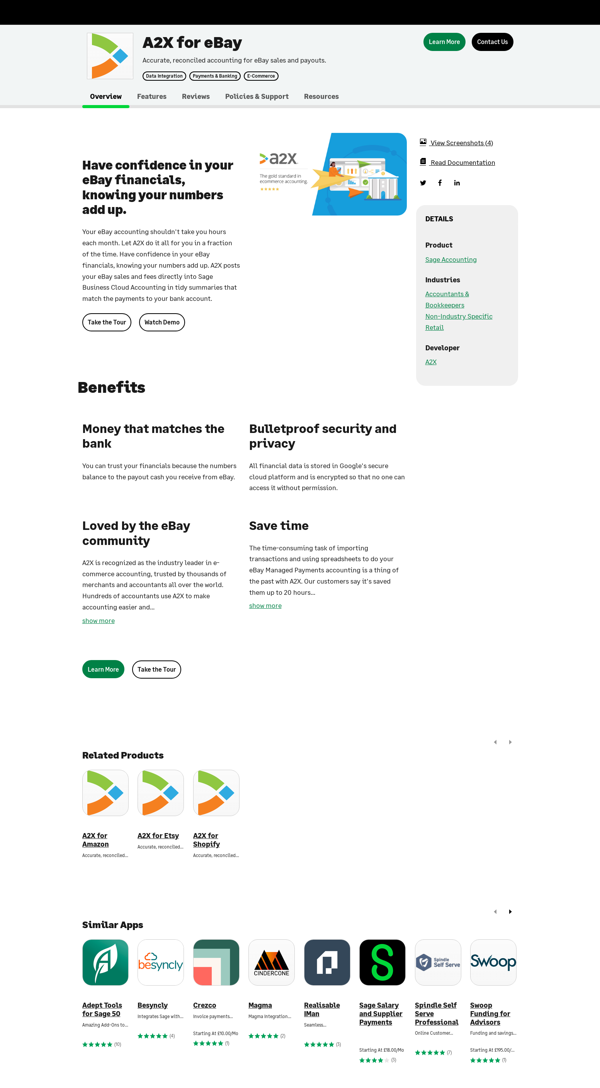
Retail (434, 327)
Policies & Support (257, 96)
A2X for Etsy (158, 836)
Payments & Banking (215, 76)
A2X (431, 361)
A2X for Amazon (95, 840)
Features (152, 96)
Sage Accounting (451, 259)
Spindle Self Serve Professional (437, 1013)
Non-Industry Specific (459, 316)
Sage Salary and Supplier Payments (381, 1013)
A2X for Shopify (206, 840)
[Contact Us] (492, 42)
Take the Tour (107, 322)
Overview (106, 96)
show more (98, 620)
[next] (510, 743)
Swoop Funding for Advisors (490, 1013)
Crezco (204, 1005)
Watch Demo (162, 322)
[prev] (495, 743)
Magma (260, 1005)
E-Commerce (261, 76)
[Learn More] (444, 42)
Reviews (196, 96)
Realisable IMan (322, 1009)
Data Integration (164, 76)
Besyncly (153, 1005)
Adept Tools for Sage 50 (102, 1009)
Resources (321, 96)
